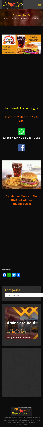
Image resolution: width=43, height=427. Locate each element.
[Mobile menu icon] (39, 4)
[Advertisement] (21, 81)
